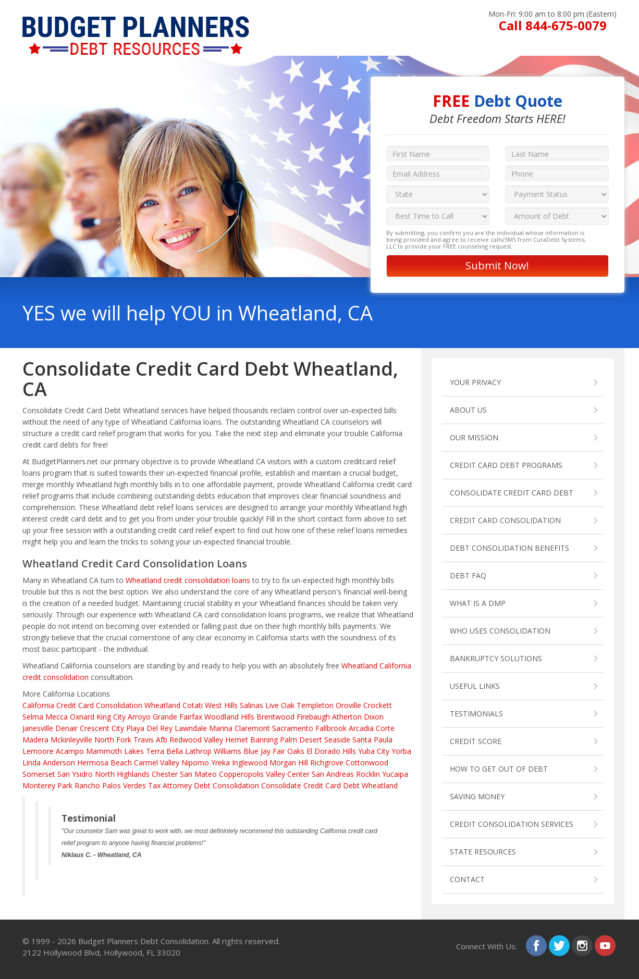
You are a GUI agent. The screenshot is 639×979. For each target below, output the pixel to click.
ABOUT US (468, 410)
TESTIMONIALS (476, 713)
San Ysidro (75, 774)
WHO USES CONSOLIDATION (500, 631)
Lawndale (191, 728)
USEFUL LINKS (475, 686)
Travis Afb (150, 740)
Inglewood (249, 762)
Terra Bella (164, 751)
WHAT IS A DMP (478, 603)
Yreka (220, 762)
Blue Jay (257, 751)
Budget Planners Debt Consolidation (143, 941)
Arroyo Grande (152, 717)
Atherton (347, 717)
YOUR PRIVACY (475, 382)
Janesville (37, 728)
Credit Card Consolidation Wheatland (118, 705)
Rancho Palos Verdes (110, 785)
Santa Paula (372, 740)
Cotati (192, 705)
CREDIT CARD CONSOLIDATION (505, 520)
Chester (165, 774)
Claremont (252, 728)
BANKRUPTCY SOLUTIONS (496, 658)
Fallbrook (331, 728)
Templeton (315, 705)
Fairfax (190, 717)
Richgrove (326, 762)
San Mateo (198, 774)
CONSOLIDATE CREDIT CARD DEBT (511, 493)
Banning (264, 740)
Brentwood (275, 717)
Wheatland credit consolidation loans (188, 580)
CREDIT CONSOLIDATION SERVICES (511, 824)
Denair (66, 728)
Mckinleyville (71, 740)
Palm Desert (301, 740)
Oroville (348, 705)
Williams (227, 751)
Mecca (56, 717)
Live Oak (279, 705)
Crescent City (102, 728)
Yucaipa (395, 774)
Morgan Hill (288, 762)
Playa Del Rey (149, 728)
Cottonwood (367, 762)
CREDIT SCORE (475, 741)
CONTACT (467, 879)
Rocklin (368, 774)
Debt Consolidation (226, 785)
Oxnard (82, 717)
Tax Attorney (170, 785)
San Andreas (333, 774)
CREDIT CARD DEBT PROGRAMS (506, 465)
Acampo (70, 751)
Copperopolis (241, 774)
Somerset (38, 774)
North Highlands (122, 774)
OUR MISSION (474, 437)
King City (111, 717)
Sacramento (292, 728)
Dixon (374, 717)
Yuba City (373, 751)
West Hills (221, 705)
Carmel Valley (156, 762)
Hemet (236, 740)
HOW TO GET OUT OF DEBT (499, 769)
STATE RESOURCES (483, 852)
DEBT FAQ (468, 575)
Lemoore (38, 751)
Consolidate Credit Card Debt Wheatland (329, 785)
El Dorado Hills (331, 751)
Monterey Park (47, 785)
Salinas (251, 705)
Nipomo (195, 762)
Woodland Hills (229, 717)
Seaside (337, 740)
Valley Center (288, 774)
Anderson (59, 762)
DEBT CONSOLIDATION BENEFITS (509, 548)
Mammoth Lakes (115, 751)
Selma (32, 717)
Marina (220, 728)
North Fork (112, 740)
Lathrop (198, 751)
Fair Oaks (288, 751)
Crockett (377, 705)
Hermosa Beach (104, 762)
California (38, 705)
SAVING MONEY (477, 796)
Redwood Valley (196, 740)
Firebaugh (313, 717)
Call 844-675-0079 (553, 25)
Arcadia (361, 728)
